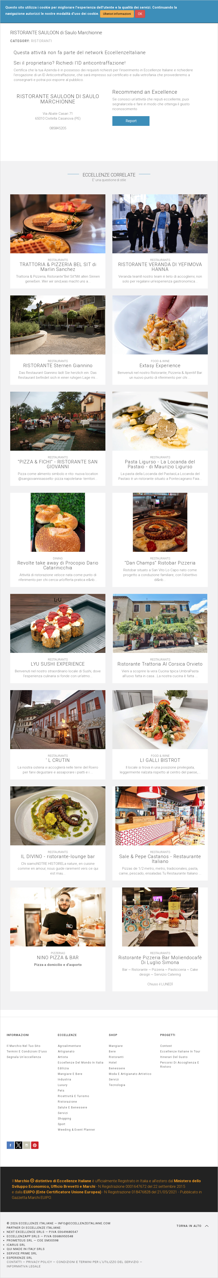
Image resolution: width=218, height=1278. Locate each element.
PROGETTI (167, 1035)
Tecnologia (117, 1085)
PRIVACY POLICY (39, 1262)
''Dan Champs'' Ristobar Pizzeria (160, 563)
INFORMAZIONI (18, 1035)
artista (63, 1057)
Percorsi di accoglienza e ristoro (179, 1064)
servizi (63, 1113)
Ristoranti (116, 1057)
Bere (112, 1051)
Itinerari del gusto (174, 1057)
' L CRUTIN (58, 760)
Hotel (113, 1062)
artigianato (66, 1051)
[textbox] (58, 964)
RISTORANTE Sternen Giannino (58, 365)
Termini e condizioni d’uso (27, 1051)
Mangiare (116, 1046)
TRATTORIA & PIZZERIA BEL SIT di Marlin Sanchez (58, 267)
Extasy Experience (160, 365)
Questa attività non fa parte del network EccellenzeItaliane (80, 52)
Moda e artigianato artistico (130, 1074)
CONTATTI (14, 1262)
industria (64, 1079)
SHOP (113, 1035)
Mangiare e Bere (70, 1074)
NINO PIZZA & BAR (58, 957)
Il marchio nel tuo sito (23, 1046)
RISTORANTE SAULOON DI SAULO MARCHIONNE (58, 99)
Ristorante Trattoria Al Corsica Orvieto (160, 664)
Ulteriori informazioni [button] (117, 14)
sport (61, 1124)
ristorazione (67, 1101)
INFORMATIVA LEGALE (24, 1266)
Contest (166, 1046)
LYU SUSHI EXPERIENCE (58, 664)
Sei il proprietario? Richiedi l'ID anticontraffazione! (70, 63)
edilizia (63, 1068)
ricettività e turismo (73, 1096)
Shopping (64, 1118)
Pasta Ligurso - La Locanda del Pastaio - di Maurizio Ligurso (160, 464)
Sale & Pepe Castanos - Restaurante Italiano (160, 859)
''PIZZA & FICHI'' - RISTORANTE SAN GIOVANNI (58, 464)
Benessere (117, 1068)
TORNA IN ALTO (192, 1226)
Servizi (114, 1079)
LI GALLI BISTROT (160, 760)
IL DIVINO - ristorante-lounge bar (58, 856)
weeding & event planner (76, 1129)
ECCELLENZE (67, 1035)
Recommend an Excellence (144, 92)
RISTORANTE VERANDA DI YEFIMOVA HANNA (160, 267)
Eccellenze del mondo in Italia (81, 1062)
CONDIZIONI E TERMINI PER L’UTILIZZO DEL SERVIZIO (97, 1262)
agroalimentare (69, 1046)
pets (61, 1090)
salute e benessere (72, 1107)
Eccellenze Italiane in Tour (180, 1051)
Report (131, 121)
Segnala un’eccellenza (24, 1057)
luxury (63, 1085)
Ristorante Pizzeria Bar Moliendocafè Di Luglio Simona (160, 960)
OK (140, 14)
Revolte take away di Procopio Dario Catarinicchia (57, 565)
